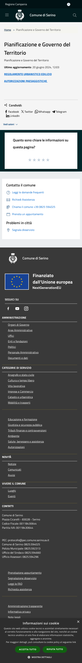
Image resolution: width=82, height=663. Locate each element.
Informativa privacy (19, 612)
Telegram (59, 112)
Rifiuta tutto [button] (55, 649)
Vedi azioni (11, 124)
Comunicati (14, 469)
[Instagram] (26, 308)
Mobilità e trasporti (19, 402)
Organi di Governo (18, 325)
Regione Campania (16, 4)
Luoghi (12, 491)
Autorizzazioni (16, 447)
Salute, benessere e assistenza (26, 441)
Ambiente (13, 436)
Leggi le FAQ (15, 584)
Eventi (12, 496)
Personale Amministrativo (23, 352)
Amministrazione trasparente (25, 606)
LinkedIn (13, 116)
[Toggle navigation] (7, 15)
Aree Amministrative (20, 330)
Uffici (11, 336)
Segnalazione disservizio (22, 578)
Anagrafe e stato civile (21, 375)
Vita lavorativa (16, 386)
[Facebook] (8, 308)
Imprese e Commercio (20, 391)
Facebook (11, 112)
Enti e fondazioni (18, 341)
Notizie (12, 464)
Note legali (14, 617)
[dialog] (41, 640)
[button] (41, 657)
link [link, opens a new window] (74, 642)
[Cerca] (75, 15)
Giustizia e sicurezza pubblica (25, 425)
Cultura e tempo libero (21, 380)
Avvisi (11, 475)
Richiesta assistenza (20, 589)
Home (7, 30)
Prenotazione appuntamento (24, 573)
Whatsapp (42, 112)
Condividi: (13, 105)
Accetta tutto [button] (27, 649)
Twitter (26, 112)
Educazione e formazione (22, 419)
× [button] (78, 622)
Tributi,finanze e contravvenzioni (27, 430)
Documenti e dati (18, 358)
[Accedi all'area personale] (68, 4)
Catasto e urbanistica (20, 397)
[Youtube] (17, 308)
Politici (12, 347)
